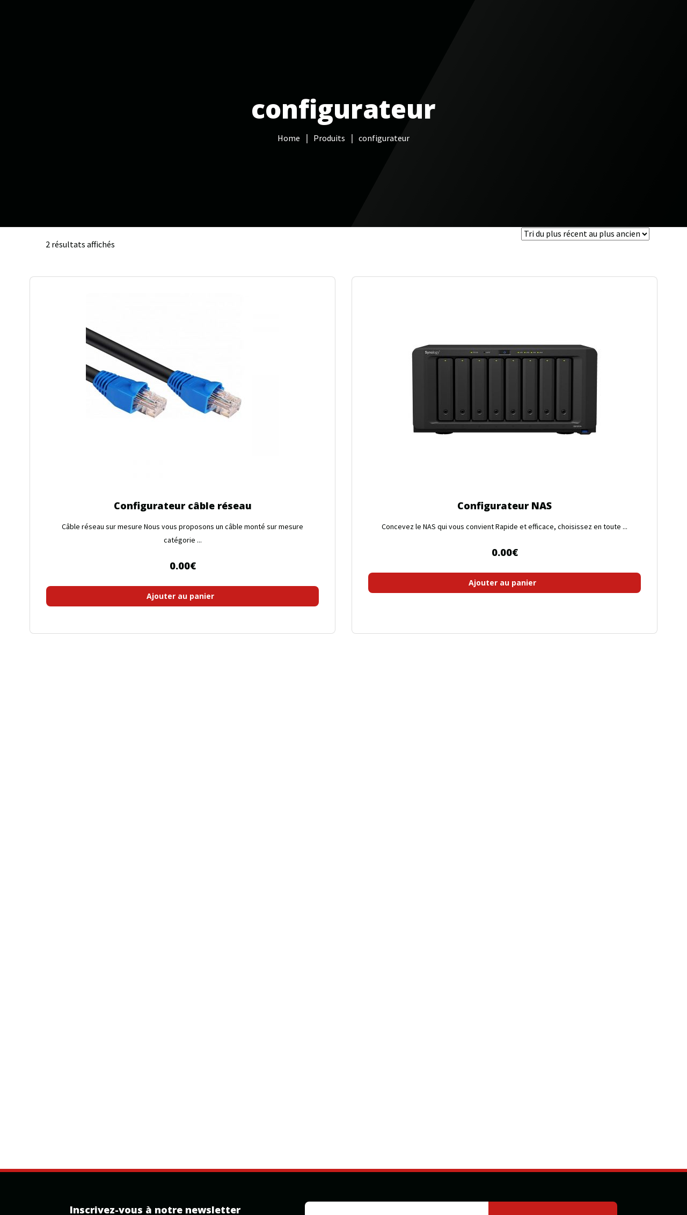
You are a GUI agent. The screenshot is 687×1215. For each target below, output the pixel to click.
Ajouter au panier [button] (180, 596)
